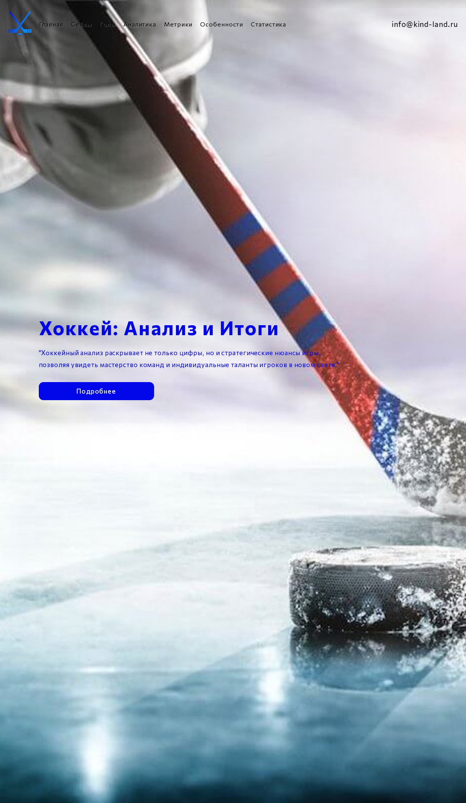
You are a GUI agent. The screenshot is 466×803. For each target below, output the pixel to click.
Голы (108, 24)
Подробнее (96, 386)
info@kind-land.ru (425, 24)
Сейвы (81, 24)
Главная (51, 24)
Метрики (178, 24)
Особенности (221, 24)
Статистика (268, 24)
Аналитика (139, 24)
